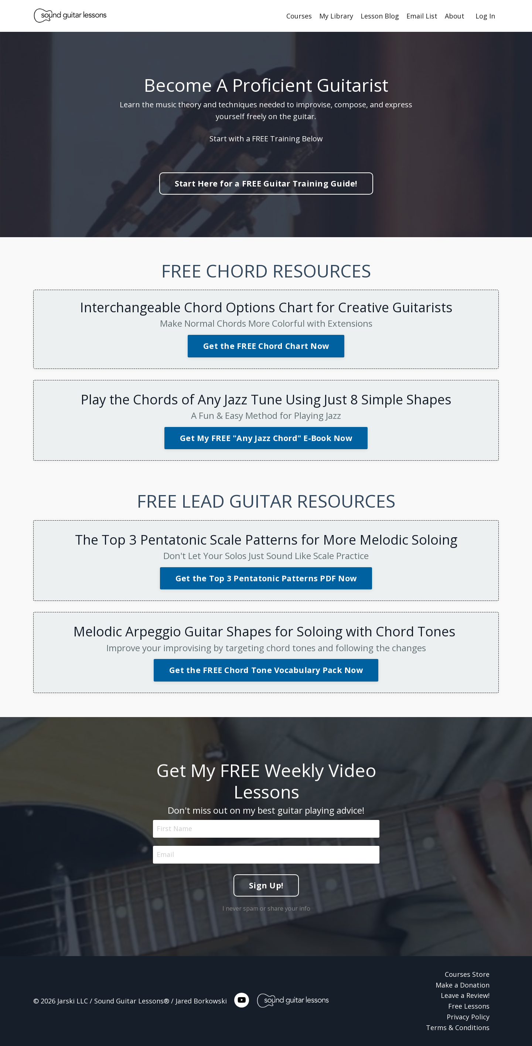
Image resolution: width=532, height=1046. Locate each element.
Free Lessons (469, 1006)
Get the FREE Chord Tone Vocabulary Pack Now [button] (266, 670)
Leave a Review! (465, 995)
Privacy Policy (468, 1016)
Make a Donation (463, 985)
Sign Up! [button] (266, 874)
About (454, 15)
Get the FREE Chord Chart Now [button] (266, 345)
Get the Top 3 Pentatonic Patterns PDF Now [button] (266, 578)
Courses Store (467, 974)
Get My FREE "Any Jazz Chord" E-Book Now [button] (266, 438)
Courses (299, 15)
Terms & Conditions (458, 1027)
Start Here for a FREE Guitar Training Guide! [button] (266, 183)
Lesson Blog (380, 15)
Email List (421, 15)
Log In (485, 15)
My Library (336, 15)
